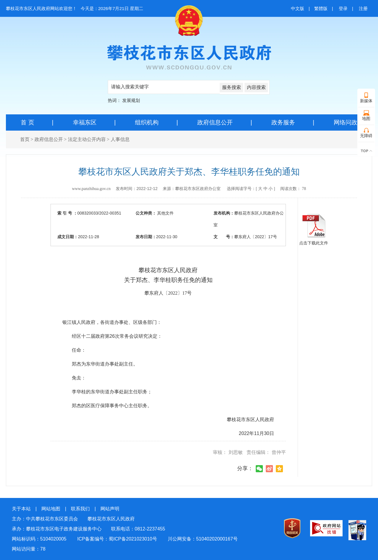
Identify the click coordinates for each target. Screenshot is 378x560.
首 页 (27, 122)
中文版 (297, 8)
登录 (343, 8)
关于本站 (21, 508)
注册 (363, 8)
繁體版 (321, 8)
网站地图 (50, 508)
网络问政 (345, 122)
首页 (25, 139)
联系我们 (80, 508)
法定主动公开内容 (87, 139)
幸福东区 (85, 122)
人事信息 (120, 139)
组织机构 (147, 122)
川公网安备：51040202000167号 (203, 538)
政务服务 (283, 122)
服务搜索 (231, 87)
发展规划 (131, 100)
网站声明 (109, 508)
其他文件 (165, 213)
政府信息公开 (215, 122)
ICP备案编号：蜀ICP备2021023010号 (117, 538)
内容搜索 (256, 87)
